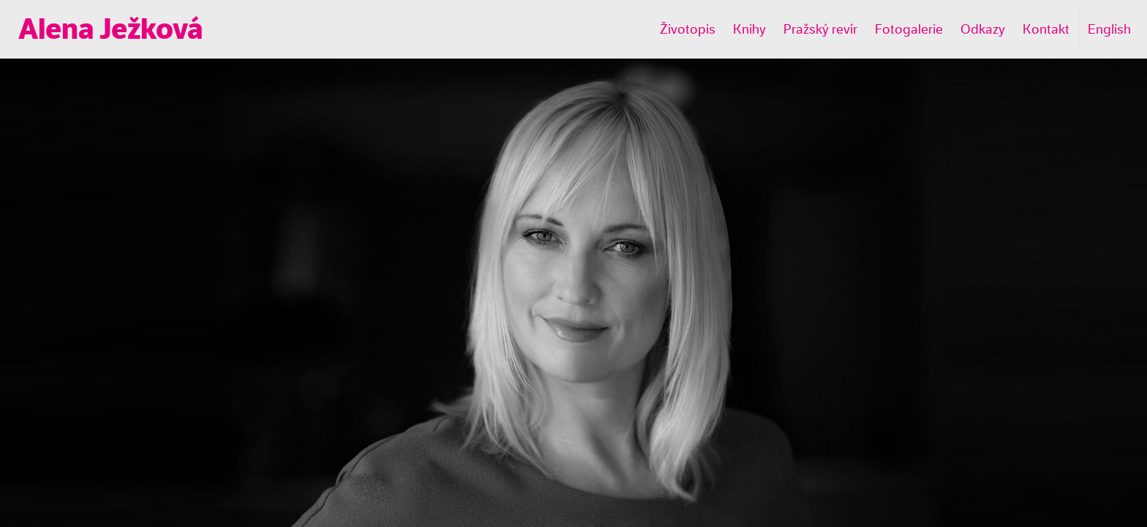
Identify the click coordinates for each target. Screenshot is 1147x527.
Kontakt (1046, 29)
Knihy (749, 29)
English (1109, 29)
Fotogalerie (909, 29)
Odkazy (982, 29)
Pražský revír (820, 29)
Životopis (687, 29)
